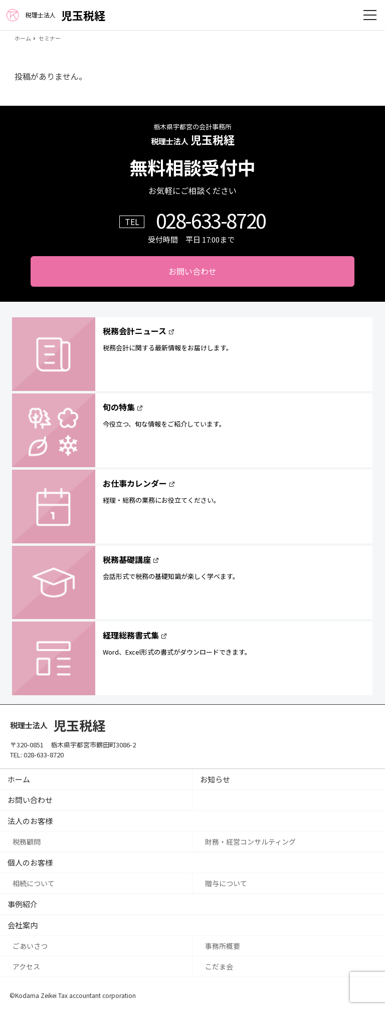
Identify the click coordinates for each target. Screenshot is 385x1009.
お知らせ (215, 779)
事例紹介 (23, 904)
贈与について (226, 883)
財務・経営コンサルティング (250, 842)
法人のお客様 (30, 821)
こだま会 (219, 966)
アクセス (26, 966)
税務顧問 (27, 842)
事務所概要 (222, 946)
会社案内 (23, 925)
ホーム (19, 779)
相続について (34, 883)
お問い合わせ (192, 271)
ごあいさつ (30, 946)
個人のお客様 (30, 862)
